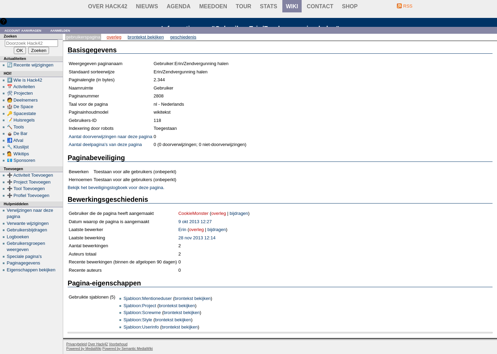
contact (320, 6)
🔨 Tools (15, 126)
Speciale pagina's (24, 256)
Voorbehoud (118, 344)
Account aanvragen (22, 30)
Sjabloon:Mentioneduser (148, 298)
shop (350, 6)
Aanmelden (60, 30)
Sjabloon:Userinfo (141, 327)
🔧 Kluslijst (18, 146)
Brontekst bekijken (146, 37)
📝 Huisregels (21, 120)
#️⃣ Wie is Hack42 (24, 80)
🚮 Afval (15, 140)
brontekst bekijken (193, 298)
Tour (243, 6)
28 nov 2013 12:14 (197, 237)
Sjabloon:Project (140, 305)
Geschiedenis (183, 37)
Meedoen (213, 6)
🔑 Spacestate (21, 113)
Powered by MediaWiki (83, 349)
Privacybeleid (76, 344)
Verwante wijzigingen (28, 223)
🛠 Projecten (20, 93)
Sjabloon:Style (138, 319)
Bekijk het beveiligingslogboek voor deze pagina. (116, 187)
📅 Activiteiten (21, 86)
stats (268, 6)
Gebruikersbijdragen (27, 229)
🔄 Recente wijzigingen (30, 64)
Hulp (13, 21)
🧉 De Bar (17, 133)
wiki (292, 6)
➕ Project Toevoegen (29, 182)
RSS (407, 6)
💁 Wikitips (18, 153)
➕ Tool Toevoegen (26, 188)
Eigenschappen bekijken (31, 269)
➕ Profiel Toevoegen (28, 195)
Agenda (179, 6)
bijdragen (239, 213)
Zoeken (10, 36)
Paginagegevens (23, 263)
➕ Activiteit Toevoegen (30, 175)
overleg (218, 213)
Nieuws (147, 6)
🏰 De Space (20, 106)
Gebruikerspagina (83, 37)
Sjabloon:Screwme (142, 312)
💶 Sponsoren (21, 160)
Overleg (114, 37)
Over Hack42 (107, 6)
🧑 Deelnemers (22, 100)
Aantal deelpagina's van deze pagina (105, 144)
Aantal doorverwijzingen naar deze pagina (110, 136)
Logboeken (18, 236)
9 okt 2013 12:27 (195, 221)
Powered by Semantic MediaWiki (128, 349)
